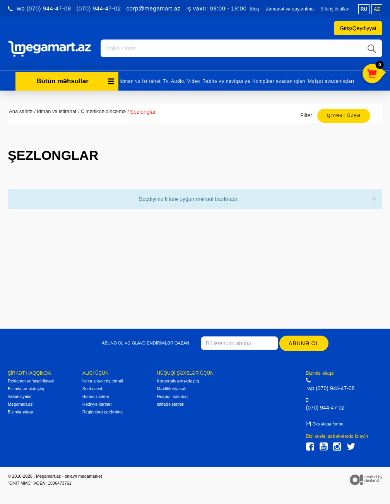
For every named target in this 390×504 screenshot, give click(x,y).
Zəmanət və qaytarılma (290, 9)
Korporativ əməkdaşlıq (178, 380)
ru (364, 9)
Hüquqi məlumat (172, 395)
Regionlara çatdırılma (102, 411)
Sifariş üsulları (334, 9)
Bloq (254, 9)
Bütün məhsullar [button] (75, 80)
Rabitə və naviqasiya (226, 80)
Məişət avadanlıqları (331, 80)
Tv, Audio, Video (181, 80)
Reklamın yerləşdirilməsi (31, 380)
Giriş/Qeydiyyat (358, 28)
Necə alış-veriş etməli (102, 380)
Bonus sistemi (95, 395)
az (377, 9)
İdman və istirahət (140, 80)
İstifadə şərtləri (170, 403)
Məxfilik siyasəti (171, 388)
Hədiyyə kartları (97, 403)
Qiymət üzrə (344, 114)
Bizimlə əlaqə (20, 411)
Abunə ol (304, 342)
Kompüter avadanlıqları (278, 80)
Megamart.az (20, 403)
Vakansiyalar (20, 395)
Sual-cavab (93, 388)
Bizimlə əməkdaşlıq (26, 388)
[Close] (374, 198)
